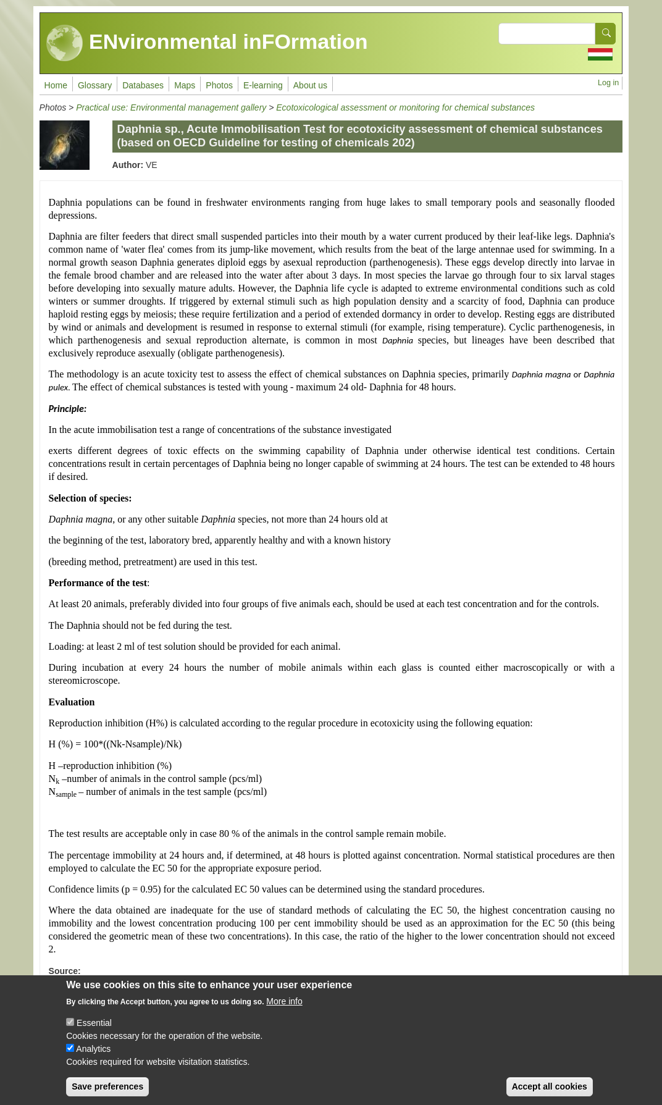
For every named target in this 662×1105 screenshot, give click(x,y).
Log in (608, 82)
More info (284, 1011)
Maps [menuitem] (184, 85)
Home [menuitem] (55, 85)
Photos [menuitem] (219, 85)
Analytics (93, 1059)
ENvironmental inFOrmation (207, 43)
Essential (94, 1033)
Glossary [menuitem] (95, 85)
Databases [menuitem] (143, 85)
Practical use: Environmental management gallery (171, 107)
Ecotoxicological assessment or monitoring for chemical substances (405, 107)
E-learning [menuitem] (263, 85)
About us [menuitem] (310, 85)
